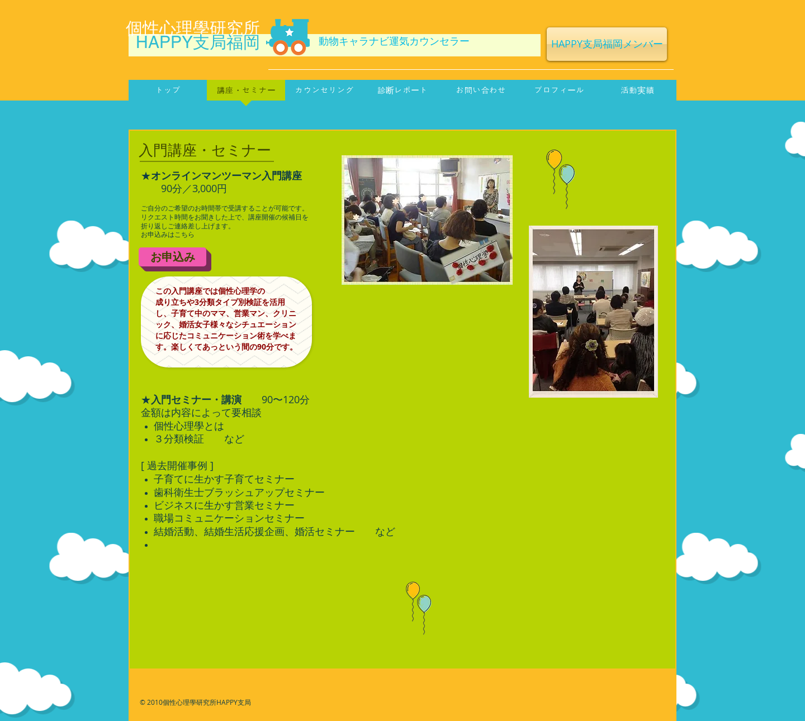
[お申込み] (172, 256)
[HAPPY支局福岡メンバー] (607, 44)
